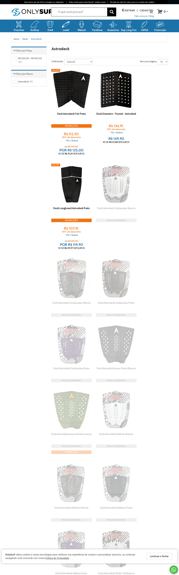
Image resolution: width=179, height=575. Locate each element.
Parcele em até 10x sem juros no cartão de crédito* (132, 2)
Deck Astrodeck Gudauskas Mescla (110, 199)
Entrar (130, 10)
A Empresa (16, 533)
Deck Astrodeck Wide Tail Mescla (150, 388)
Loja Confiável (18, 539)
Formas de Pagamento (63, 539)
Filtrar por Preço (23, 50)
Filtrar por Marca (24, 73)
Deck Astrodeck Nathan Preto (150, 326)
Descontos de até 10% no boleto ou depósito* (44, 2)
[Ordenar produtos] (78, 62)
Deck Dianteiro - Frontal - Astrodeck (110, 110)
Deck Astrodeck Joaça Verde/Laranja (150, 259)
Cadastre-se (146, 11)
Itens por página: (148, 61)
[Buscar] (111, 12)
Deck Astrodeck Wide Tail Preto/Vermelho (110, 448)
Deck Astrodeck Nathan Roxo (69, 386)
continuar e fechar (159, 556)
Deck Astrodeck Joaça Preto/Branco (109, 259)
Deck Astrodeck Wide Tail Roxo (150, 446)
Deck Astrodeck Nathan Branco (69, 326)
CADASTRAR (149, 513)
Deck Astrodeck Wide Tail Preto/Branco (69, 448)
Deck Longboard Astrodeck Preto (150, 110)
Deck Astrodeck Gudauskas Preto (150, 199)
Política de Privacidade (57, 558)
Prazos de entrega (61, 533)
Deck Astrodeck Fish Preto (69, 108)
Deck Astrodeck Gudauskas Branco (69, 199)
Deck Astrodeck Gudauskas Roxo (69, 259)
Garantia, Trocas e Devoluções (67, 544)
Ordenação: (58, 61)
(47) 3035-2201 (141, 544)
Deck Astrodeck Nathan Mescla (110, 326)
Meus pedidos (99, 544)
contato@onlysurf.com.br (147, 539)
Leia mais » (162, 494)
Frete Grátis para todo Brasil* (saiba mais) (87, 2)
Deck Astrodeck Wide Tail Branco (110, 388)
